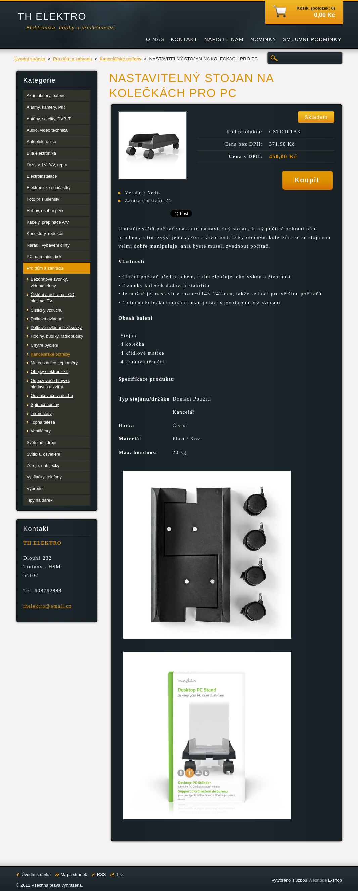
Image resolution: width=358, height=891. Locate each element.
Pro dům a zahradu (72, 58)
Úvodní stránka (29, 58)
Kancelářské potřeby (120, 58)
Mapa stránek (74, 874)
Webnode (317, 880)
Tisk (120, 874)
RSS (101, 874)
